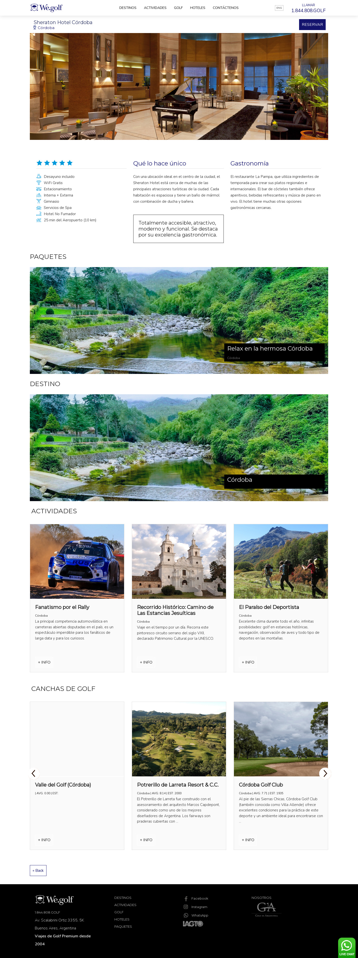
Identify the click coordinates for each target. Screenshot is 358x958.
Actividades (155, 7)
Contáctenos (226, 7)
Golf (178, 7)
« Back (38, 870)
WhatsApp (195, 915)
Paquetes (123, 926)
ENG (279, 8)
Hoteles (197, 7)
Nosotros (261, 898)
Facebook (195, 898)
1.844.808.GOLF (47, 912)
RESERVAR (312, 24)
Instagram (195, 907)
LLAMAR (308, 8)
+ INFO (44, 662)
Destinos (127, 7)
